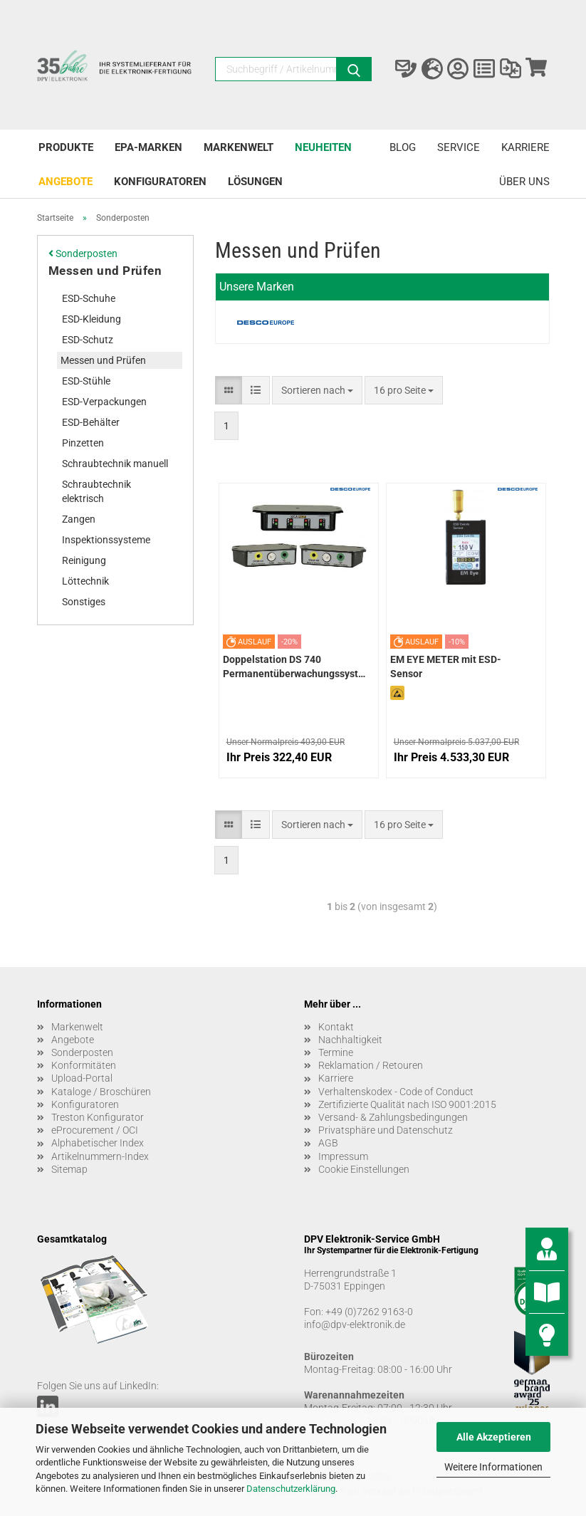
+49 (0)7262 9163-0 (369, 1311)
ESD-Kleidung (91, 319)
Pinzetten (83, 443)
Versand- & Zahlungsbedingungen (393, 1117)
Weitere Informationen (493, 1467)
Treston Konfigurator (97, 1117)
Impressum (343, 1156)
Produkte (65, 147)
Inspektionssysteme (106, 539)
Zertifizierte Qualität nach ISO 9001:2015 (407, 1104)
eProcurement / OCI (94, 1130)
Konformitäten (83, 1065)
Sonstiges (83, 601)
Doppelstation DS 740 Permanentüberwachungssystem (294, 666)
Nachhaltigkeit (350, 1039)
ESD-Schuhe (88, 298)
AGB (328, 1143)
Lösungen (255, 181)
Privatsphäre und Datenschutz (385, 1130)
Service (458, 147)
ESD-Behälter (91, 422)
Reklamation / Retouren (370, 1065)
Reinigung (84, 560)
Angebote (65, 181)
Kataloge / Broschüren (101, 1091)
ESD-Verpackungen (104, 401)
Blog (402, 147)
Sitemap (69, 1169)
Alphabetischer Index (97, 1143)
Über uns (524, 181)
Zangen (78, 519)
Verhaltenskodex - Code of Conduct (395, 1091)
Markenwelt (238, 147)
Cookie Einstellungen (363, 1169)
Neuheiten (323, 147)
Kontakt (336, 1027)
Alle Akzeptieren (493, 1437)
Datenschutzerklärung (290, 1488)
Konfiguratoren (160, 181)
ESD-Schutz (87, 339)
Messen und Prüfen (105, 270)
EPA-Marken (148, 147)
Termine (335, 1052)
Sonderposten (82, 253)
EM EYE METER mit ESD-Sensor (445, 666)
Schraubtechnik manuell (115, 463)
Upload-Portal (82, 1078)
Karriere (525, 147)
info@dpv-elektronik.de (354, 1324)
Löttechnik (85, 581)
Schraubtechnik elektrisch (96, 491)
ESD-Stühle (86, 381)
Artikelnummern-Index (100, 1156)
